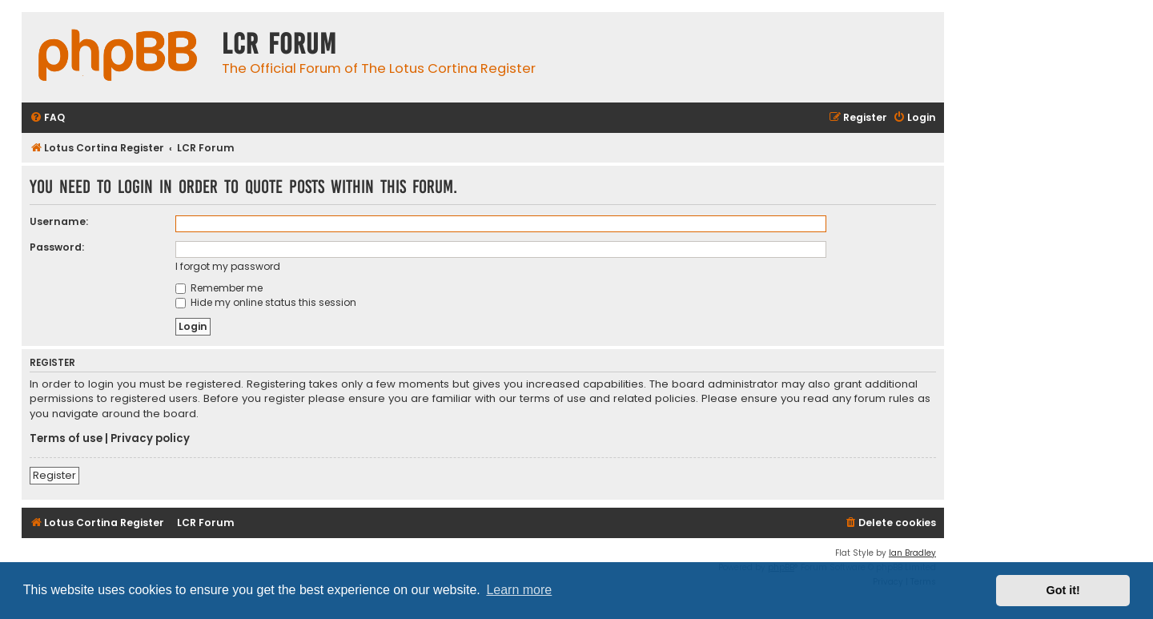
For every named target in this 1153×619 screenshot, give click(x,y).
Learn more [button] (519, 590)
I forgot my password (227, 266)
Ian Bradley (912, 553)
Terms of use (66, 439)
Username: (59, 221)
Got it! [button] (1063, 590)
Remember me (219, 288)
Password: (57, 247)
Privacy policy (150, 439)
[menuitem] (47, 118)
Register (54, 475)
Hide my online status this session (265, 302)
